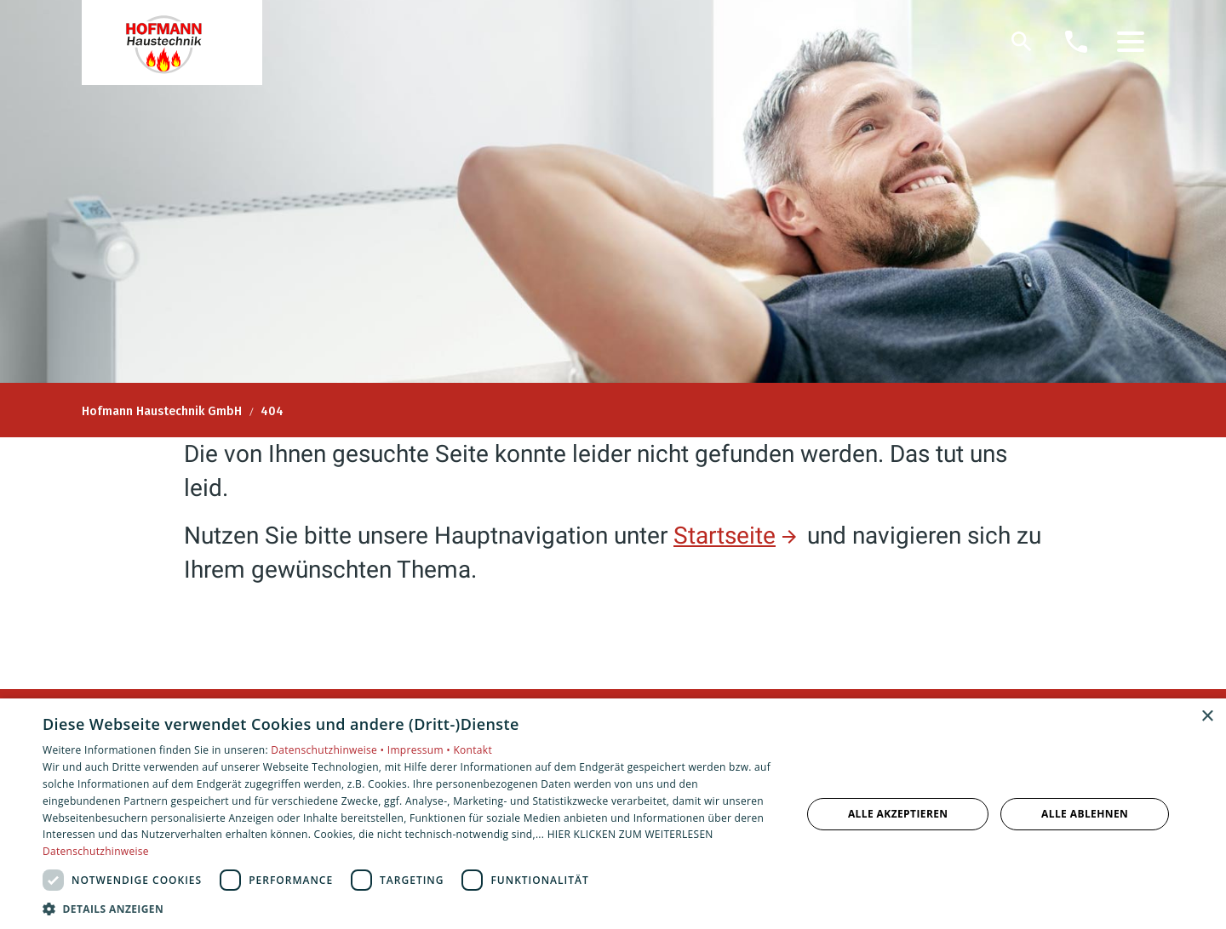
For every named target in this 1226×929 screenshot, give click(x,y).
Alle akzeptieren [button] (898, 813)
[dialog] (613, 813)
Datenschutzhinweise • (329, 750)
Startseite (724, 535)
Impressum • (420, 750)
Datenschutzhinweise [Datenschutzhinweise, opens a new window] (96, 851)
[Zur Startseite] (172, 42)
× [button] (1206, 716)
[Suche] (1021, 41)
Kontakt (472, 750)
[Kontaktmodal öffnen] (1076, 41)
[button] (1130, 41)
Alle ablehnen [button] (1084, 813)
